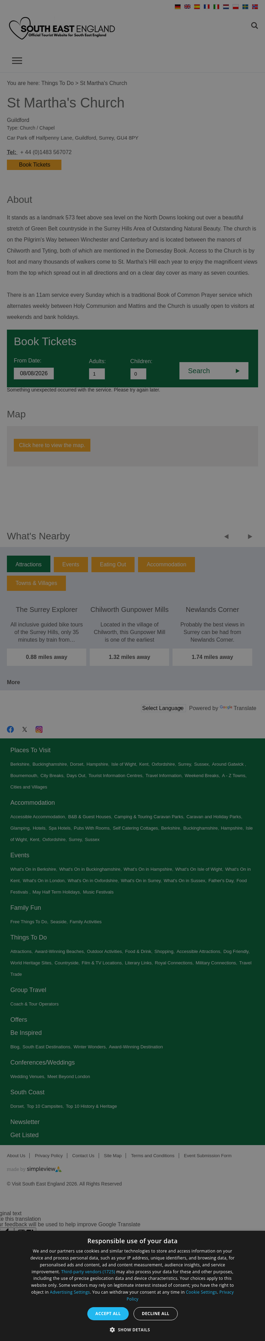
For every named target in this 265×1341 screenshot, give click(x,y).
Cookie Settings (201, 1292)
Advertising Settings (70, 1292)
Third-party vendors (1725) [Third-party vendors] (88, 1272)
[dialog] (132, 1286)
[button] (132, 1329)
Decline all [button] (155, 1313)
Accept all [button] (108, 1313)
